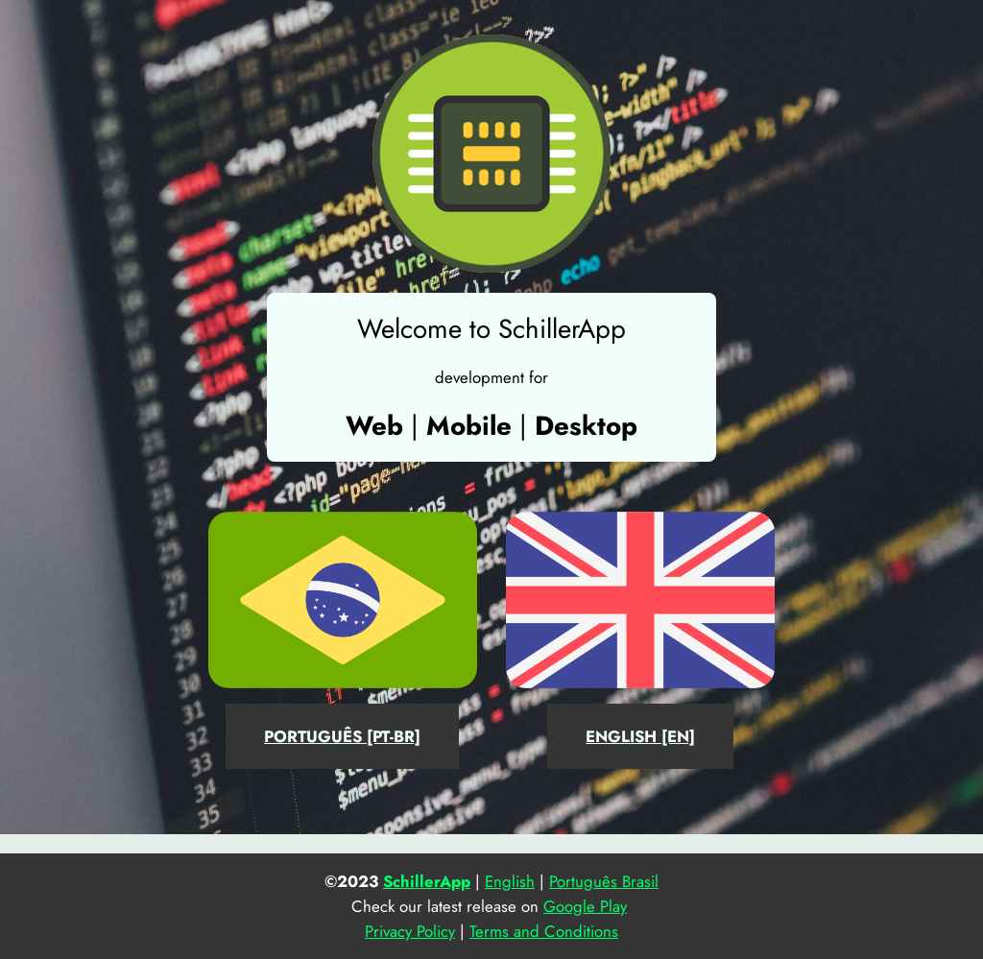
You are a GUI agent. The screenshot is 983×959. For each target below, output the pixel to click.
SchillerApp (426, 881)
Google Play (585, 906)
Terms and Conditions (543, 931)
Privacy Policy (410, 931)
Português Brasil (604, 881)
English (510, 881)
